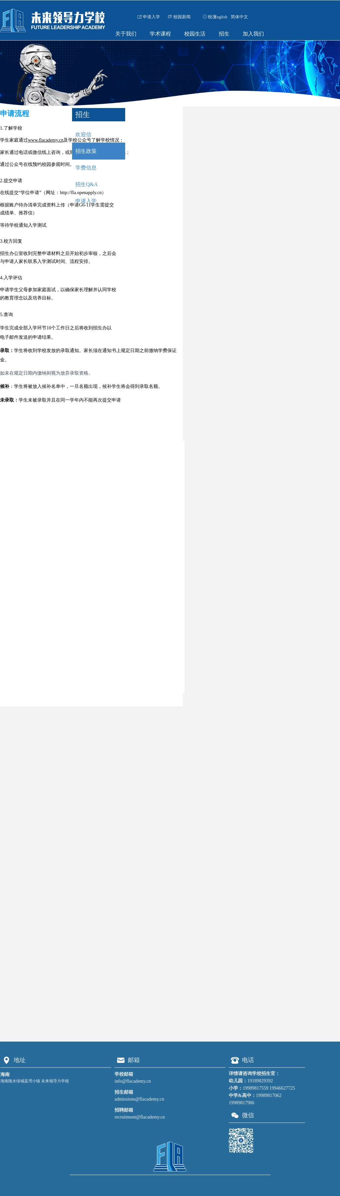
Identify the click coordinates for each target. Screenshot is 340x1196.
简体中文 (239, 16)
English (220, 16)
